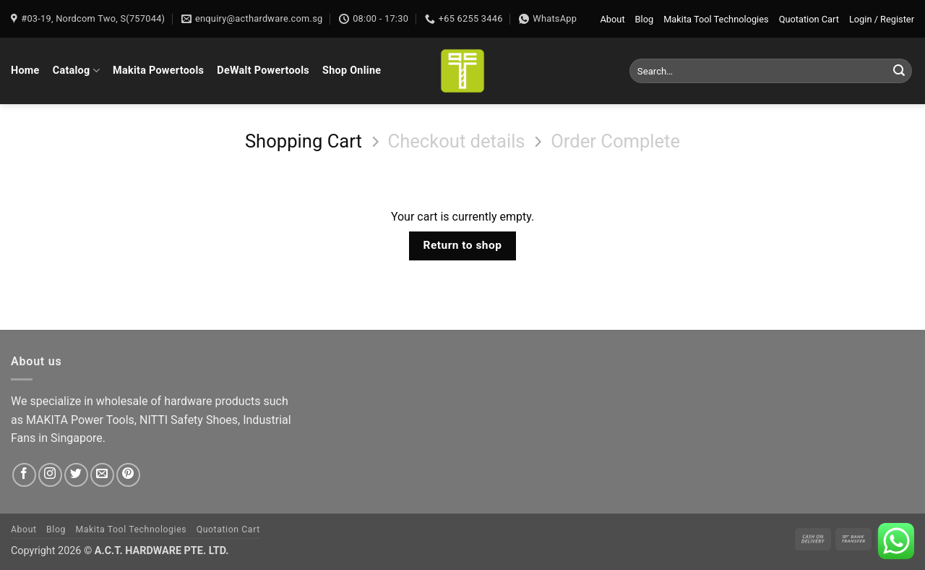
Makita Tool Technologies (715, 19)
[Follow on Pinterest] (128, 475)
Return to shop (462, 245)
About (613, 19)
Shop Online (351, 70)
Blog (644, 19)
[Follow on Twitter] (76, 475)
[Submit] (899, 71)
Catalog (76, 70)
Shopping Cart (303, 141)
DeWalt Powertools (263, 70)
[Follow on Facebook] (24, 475)
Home (25, 70)
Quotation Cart (809, 19)
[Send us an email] (102, 475)
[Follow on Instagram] (50, 475)
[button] (881, 19)
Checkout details (456, 141)
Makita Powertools (158, 70)
